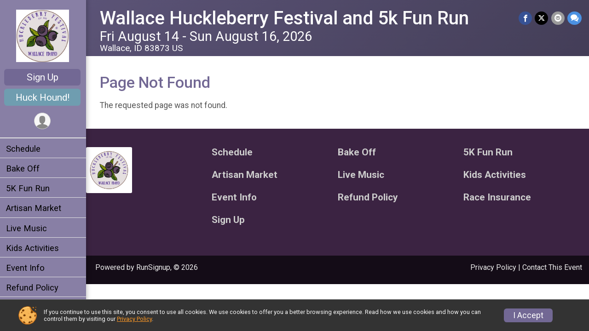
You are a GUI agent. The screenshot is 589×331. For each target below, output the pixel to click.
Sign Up (44, 77)
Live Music (27, 228)
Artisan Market (35, 208)
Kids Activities (33, 248)
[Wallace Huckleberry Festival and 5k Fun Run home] (43, 35)
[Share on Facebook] (525, 18)
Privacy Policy (493, 267)
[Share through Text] (574, 18)
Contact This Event (552, 267)
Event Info (26, 268)
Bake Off (24, 168)
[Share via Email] (558, 18)
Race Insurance (497, 197)
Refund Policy (33, 287)
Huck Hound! (44, 97)
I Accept (528, 315)
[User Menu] (43, 121)
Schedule (24, 149)
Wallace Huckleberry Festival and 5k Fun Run (285, 18)
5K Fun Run (29, 188)
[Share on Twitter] (542, 18)
